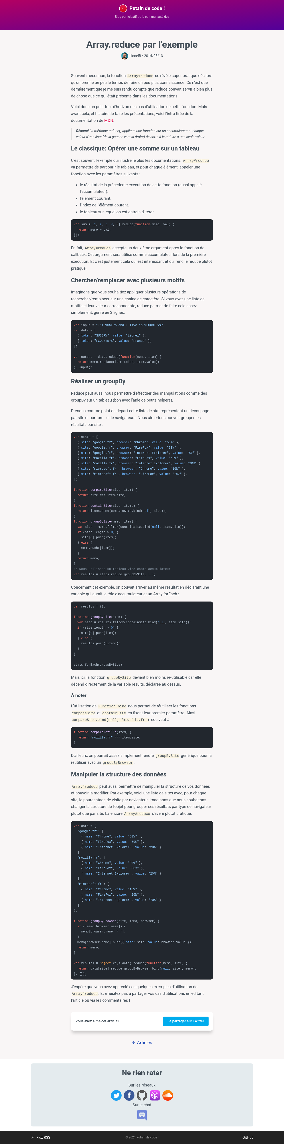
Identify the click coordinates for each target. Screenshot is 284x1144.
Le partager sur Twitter (186, 1021)
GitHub (248, 1137)
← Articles (142, 1042)
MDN (108, 120)
